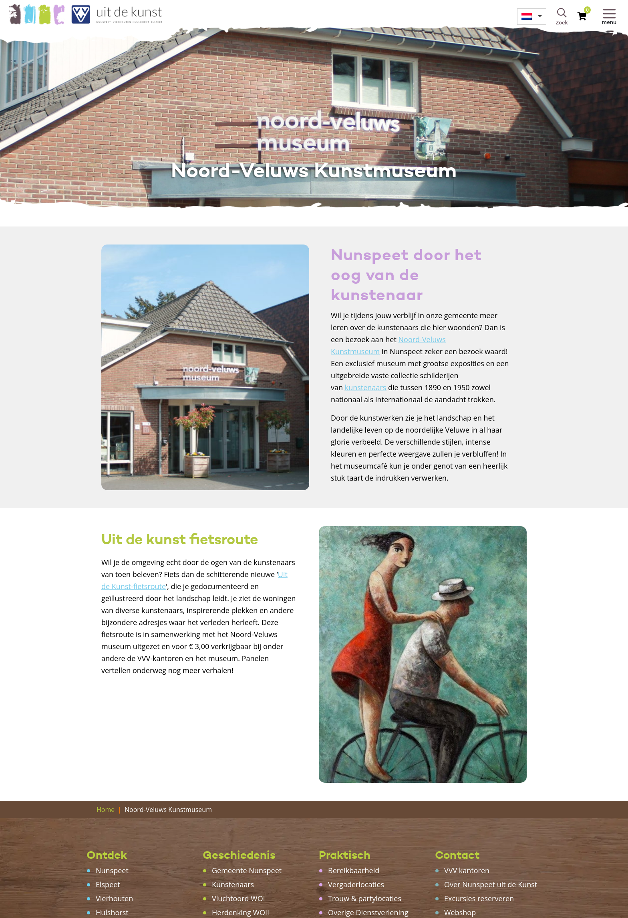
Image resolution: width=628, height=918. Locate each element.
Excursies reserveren (479, 898)
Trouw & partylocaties (364, 898)
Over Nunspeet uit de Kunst (490, 884)
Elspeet (108, 884)
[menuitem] (531, 16)
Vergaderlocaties (356, 884)
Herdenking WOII (240, 912)
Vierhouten (114, 898)
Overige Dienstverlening (368, 912)
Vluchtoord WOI (238, 898)
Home (106, 809)
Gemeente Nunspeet (247, 870)
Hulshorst (112, 912)
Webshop (460, 912)
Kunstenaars (233, 884)
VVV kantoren (466, 870)
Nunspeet (112, 870)
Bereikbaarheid (353, 870)
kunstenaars (365, 387)
